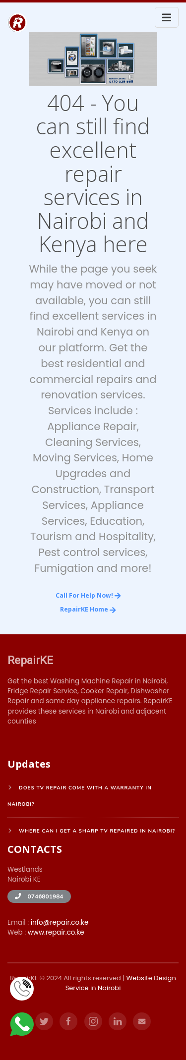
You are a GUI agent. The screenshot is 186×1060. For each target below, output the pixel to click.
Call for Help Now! (88, 595)
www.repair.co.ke (56, 932)
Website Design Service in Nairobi (120, 983)
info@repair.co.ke (60, 922)
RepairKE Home (88, 609)
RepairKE (30, 660)
